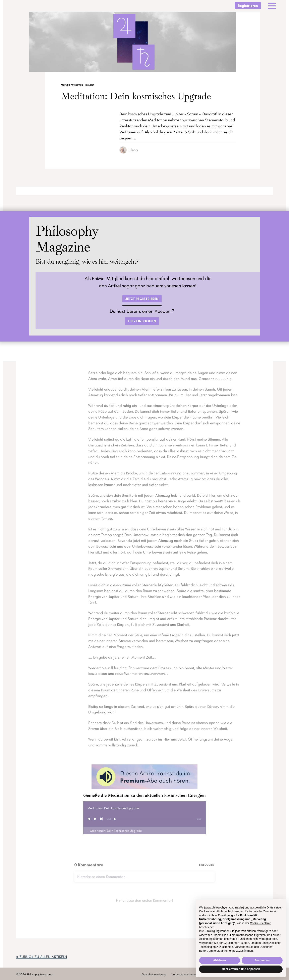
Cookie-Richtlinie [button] (260, 923)
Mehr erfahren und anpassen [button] (241, 969)
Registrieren (248, 5)
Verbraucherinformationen (187, 974)
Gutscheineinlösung (154, 974)
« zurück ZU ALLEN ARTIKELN (41, 956)
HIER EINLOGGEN (142, 321)
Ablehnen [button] (219, 960)
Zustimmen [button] (262, 960)
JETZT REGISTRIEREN (142, 299)
